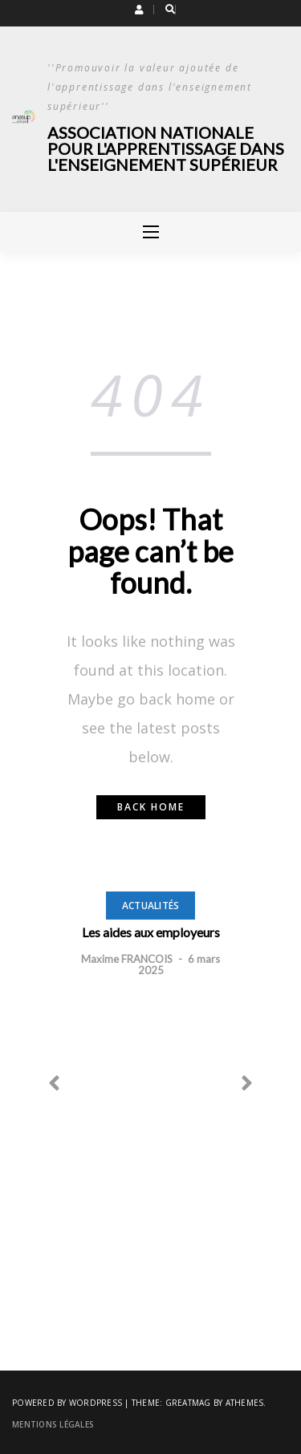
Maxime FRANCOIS (127, 958)
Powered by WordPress (67, 1402)
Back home (151, 807)
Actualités (151, 905)
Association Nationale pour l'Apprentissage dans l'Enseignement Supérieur (165, 148)
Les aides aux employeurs (151, 932)
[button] (139, 9)
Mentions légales (53, 1424)
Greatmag (188, 1402)
